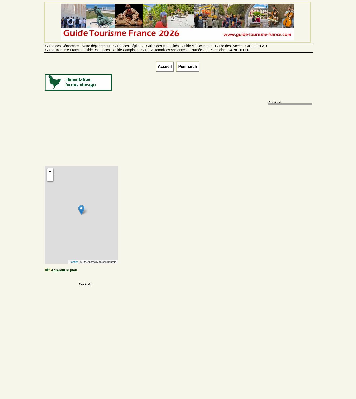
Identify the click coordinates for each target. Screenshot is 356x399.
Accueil (165, 66)
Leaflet (74, 261)
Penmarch (187, 66)
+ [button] (50, 172)
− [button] (50, 178)
